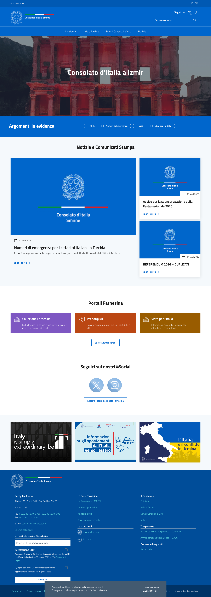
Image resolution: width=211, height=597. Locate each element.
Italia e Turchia (147, 507)
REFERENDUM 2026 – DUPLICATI (166, 264)
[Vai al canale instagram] (195, 12)
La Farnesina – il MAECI (89, 501)
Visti (141, 125)
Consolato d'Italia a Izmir (105, 72)
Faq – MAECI (147, 549)
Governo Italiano (17, 3)
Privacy (59, 557)
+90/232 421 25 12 (28, 517)
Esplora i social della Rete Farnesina (105, 400)
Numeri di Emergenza (116, 125)
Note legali (17, 591)
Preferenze (152, 587)
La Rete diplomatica (87, 507)
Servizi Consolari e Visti (152, 513)
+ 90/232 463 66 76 (29, 513)
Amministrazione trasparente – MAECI (159, 538)
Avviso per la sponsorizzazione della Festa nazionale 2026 (168, 204)
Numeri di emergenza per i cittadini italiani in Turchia (59, 247)
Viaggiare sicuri (85, 513)
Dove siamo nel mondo (89, 520)
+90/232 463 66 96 (50, 513)
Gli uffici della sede (24, 530)
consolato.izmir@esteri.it (34, 523)
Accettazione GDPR (25, 550)
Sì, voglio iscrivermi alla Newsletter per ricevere (35, 567)
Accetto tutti (151, 591)
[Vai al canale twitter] (189, 12)
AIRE (92, 125)
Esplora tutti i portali (105, 342)
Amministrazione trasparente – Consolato (161, 531)
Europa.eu (85, 539)
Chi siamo (145, 501)
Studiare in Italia (163, 125)
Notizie (144, 520)
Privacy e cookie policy (37, 591)
